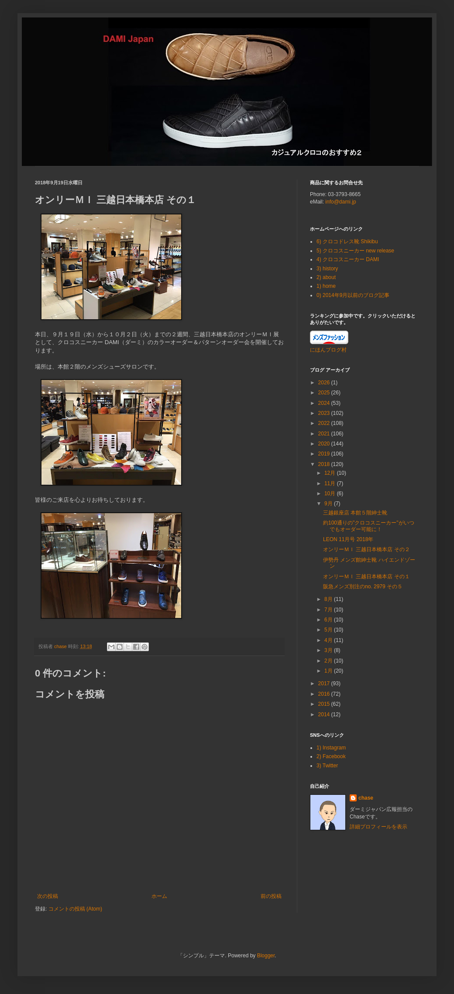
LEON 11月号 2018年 (348, 539)
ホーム (159, 896)
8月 (329, 599)
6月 (329, 620)
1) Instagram (331, 748)
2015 (324, 704)
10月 (330, 493)
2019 (324, 454)
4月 (329, 640)
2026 (324, 383)
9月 (329, 503)
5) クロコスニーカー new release (355, 251)
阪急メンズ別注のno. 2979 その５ (362, 586)
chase (365, 798)
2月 (329, 661)
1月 (329, 671)
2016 (324, 694)
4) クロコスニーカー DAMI (347, 259)
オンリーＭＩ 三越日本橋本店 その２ (366, 549)
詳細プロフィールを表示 (378, 827)
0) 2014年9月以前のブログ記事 (352, 295)
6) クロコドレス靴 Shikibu (347, 241)
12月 (330, 473)
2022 (324, 423)
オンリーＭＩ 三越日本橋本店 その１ (366, 576)
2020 (324, 444)
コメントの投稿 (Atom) (75, 909)
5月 (329, 630)
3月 (329, 650)
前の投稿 (271, 896)
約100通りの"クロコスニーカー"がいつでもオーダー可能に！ (368, 526)
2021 (324, 434)
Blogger (266, 956)
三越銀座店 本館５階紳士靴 (355, 513)
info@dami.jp (340, 202)
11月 (330, 483)
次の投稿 (47, 896)
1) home (326, 286)
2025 (324, 393)
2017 (324, 683)
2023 (324, 413)
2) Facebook (331, 756)
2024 (324, 403)
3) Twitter (327, 766)
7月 (329, 610)
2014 (324, 714)
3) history (327, 269)
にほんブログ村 (328, 350)
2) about (326, 277)
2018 (324, 464)
